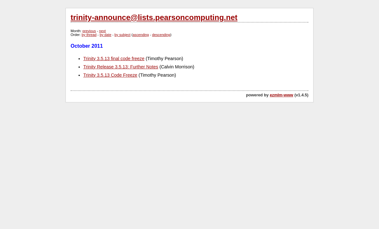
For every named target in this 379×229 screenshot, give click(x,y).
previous (89, 31)
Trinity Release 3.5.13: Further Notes (120, 66)
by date (105, 35)
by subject (122, 35)
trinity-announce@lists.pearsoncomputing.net (154, 17)
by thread (89, 35)
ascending (141, 35)
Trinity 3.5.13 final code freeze (113, 58)
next (102, 31)
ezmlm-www (281, 95)
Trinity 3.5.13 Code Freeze (110, 75)
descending (161, 35)
